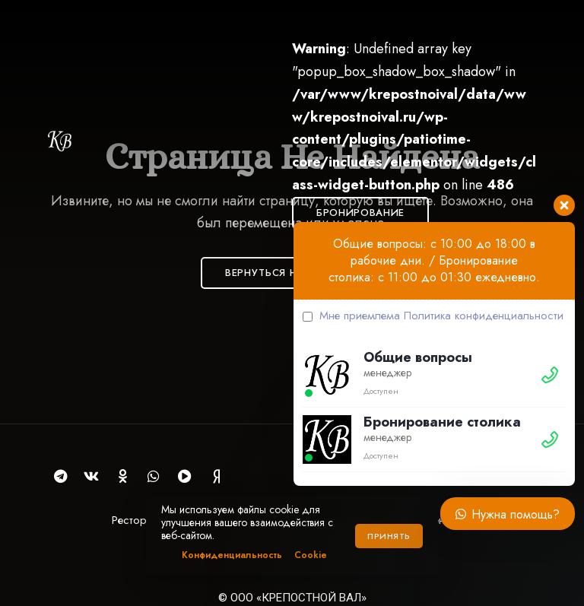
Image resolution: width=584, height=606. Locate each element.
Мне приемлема (433, 315)
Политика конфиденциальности (483, 315)
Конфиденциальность (232, 555)
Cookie (310, 555)
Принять (389, 536)
